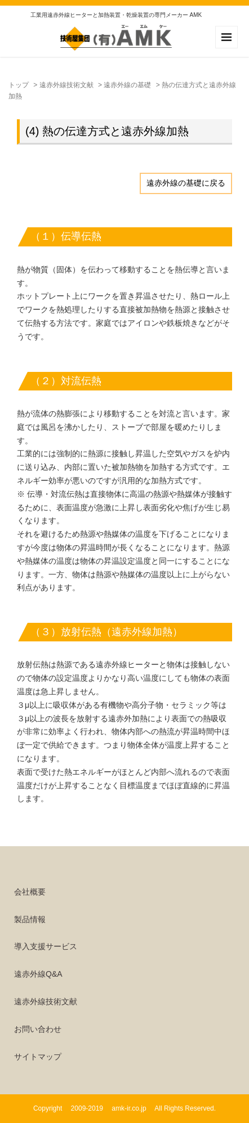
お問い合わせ (37, 1029)
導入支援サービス (45, 946)
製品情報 (30, 919)
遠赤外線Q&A (38, 973)
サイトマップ (37, 1056)
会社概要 (30, 891)
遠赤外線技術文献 (66, 85)
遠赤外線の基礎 (127, 85)
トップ (18, 85)
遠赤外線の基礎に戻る (185, 182)
